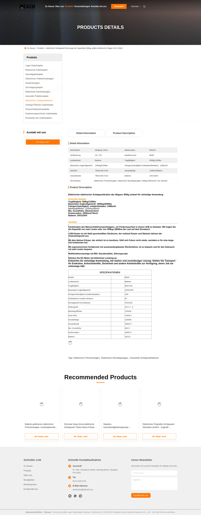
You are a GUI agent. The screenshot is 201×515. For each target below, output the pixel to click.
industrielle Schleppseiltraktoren (144, 358)
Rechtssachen (30, 484)
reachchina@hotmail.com (83, 490)
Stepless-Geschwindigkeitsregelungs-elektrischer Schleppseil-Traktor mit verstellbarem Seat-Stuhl (119, 426)
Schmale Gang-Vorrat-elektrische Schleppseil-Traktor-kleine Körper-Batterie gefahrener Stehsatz (79, 426)
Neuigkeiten (29, 480)
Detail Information (86, 133)
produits (27, 471)
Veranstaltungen (82, 6)
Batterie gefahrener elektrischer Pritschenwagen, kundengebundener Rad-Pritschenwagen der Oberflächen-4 (41, 426)
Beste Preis (138, 121)
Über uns (59, 6)
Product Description (124, 133)
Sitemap (47, 512)
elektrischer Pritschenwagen (87, 358)
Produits (69, 6)
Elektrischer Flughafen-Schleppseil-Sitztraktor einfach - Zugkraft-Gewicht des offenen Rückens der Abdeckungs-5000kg (159, 426)
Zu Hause (49, 6)
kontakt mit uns (141, 495)
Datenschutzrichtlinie (34, 512)
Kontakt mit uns (99, 6)
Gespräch (119, 6)
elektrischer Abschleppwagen (114, 358)
